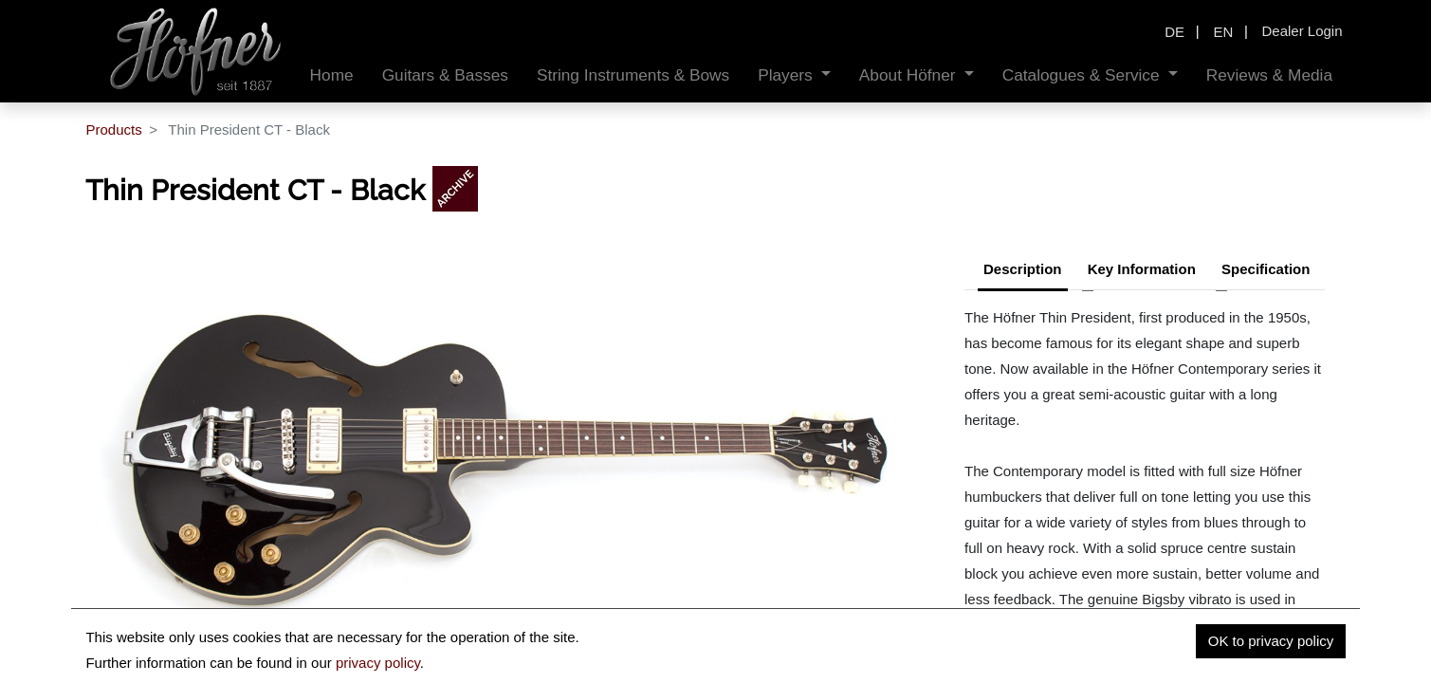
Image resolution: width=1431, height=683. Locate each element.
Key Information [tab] (1142, 269)
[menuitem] (332, 75)
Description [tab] (1022, 269)
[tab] (1265, 271)
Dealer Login (1301, 31)
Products (113, 129)
